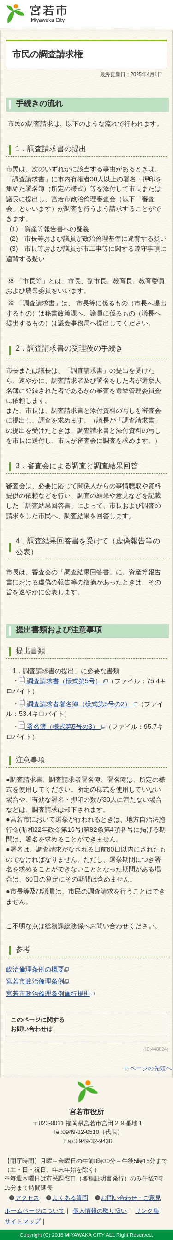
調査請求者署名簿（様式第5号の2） (78, 704)
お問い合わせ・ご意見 (131, 1197)
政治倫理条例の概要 (37, 969)
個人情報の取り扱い (100, 1210)
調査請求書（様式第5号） (63, 681)
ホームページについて (35, 1210)
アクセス (27, 1197)
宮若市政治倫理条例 (37, 981)
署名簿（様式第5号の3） (62, 726)
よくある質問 (70, 1197)
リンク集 (147, 1210)
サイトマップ (23, 1221)
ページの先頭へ (151, 1068)
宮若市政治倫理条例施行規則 (50, 993)
